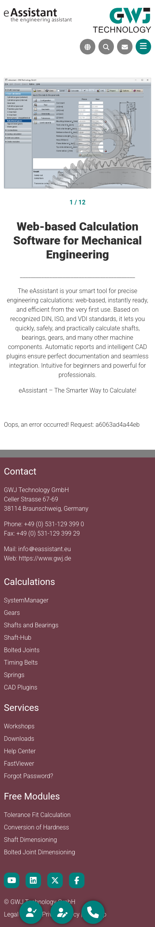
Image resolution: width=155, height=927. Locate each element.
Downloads (19, 738)
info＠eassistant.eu (44, 549)
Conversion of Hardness (36, 827)
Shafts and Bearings (31, 625)
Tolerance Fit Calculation (37, 815)
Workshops (19, 726)
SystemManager (26, 600)
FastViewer (19, 763)
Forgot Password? (28, 776)
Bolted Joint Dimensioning (39, 852)
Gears (12, 612)
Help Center (20, 751)
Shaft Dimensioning (30, 839)
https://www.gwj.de (45, 558)
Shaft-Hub (17, 637)
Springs (14, 675)
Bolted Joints (22, 650)
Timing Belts (21, 662)
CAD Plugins (20, 687)
